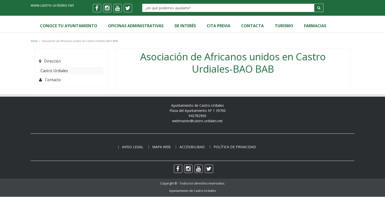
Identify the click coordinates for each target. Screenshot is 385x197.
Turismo (283, 25)
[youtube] (117, 8)
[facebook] (97, 8)
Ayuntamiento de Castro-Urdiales (192, 191)
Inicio (34, 41)
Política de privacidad (235, 146)
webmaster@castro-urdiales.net (197, 120)
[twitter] (128, 8)
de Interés (185, 25)
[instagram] (107, 8)
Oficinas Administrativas (136, 25)
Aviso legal (132, 146)
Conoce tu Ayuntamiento (68, 25)
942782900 (197, 115)
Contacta (252, 25)
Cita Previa (218, 25)
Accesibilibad (192, 146)
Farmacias (314, 25)
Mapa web (161, 146)
